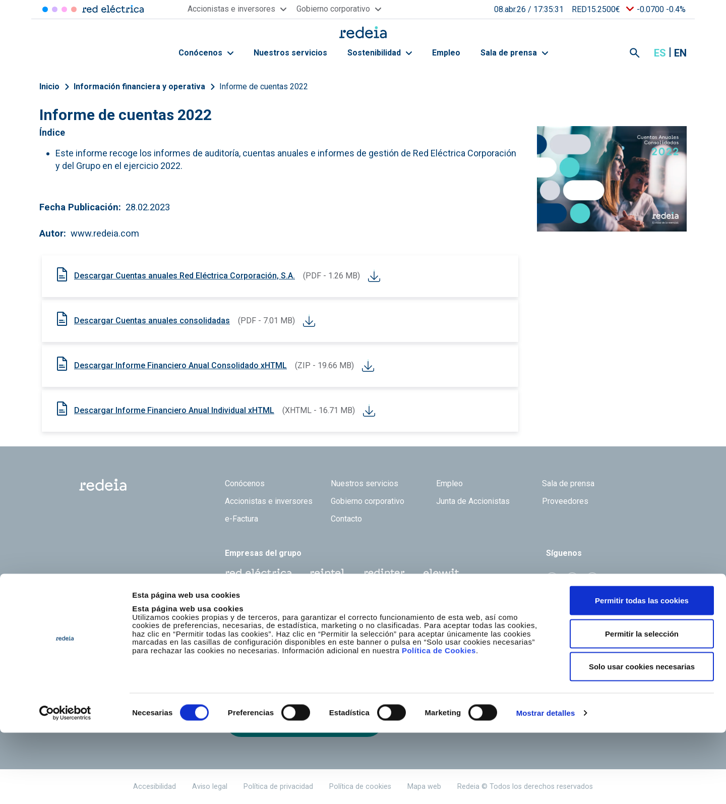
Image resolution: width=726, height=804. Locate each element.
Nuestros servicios (290, 53)
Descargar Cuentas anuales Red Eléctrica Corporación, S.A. (184, 275)
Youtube (592, 578)
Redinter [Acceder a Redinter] (54, 9)
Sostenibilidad (379, 53)
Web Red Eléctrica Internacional (384, 573)
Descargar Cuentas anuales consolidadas (152, 320)
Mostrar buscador (634, 53)
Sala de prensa (514, 53)
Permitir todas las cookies (642, 671)
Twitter (552, 578)
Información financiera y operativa (139, 86)
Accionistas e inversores (269, 501)
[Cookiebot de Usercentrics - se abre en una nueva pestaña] (65, 784)
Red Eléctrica (258, 573)
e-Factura (241, 519)
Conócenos (205, 53)
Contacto (346, 519)
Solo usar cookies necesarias (642, 737)
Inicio (49, 86)
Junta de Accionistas (473, 501)
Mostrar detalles (545, 784)
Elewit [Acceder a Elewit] (74, 9)
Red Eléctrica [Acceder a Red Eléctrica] (45, 9)
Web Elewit (441, 573)
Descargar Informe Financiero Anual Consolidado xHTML (180, 365)
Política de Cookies (439, 721)
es (660, 53)
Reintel (327, 573)
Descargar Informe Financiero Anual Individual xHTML (174, 410)
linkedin (572, 578)
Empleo (446, 53)
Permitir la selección (642, 705)
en (680, 53)
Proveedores (565, 501)
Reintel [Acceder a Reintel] (64, 9)
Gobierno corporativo (367, 501)
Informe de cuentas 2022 (263, 86)
